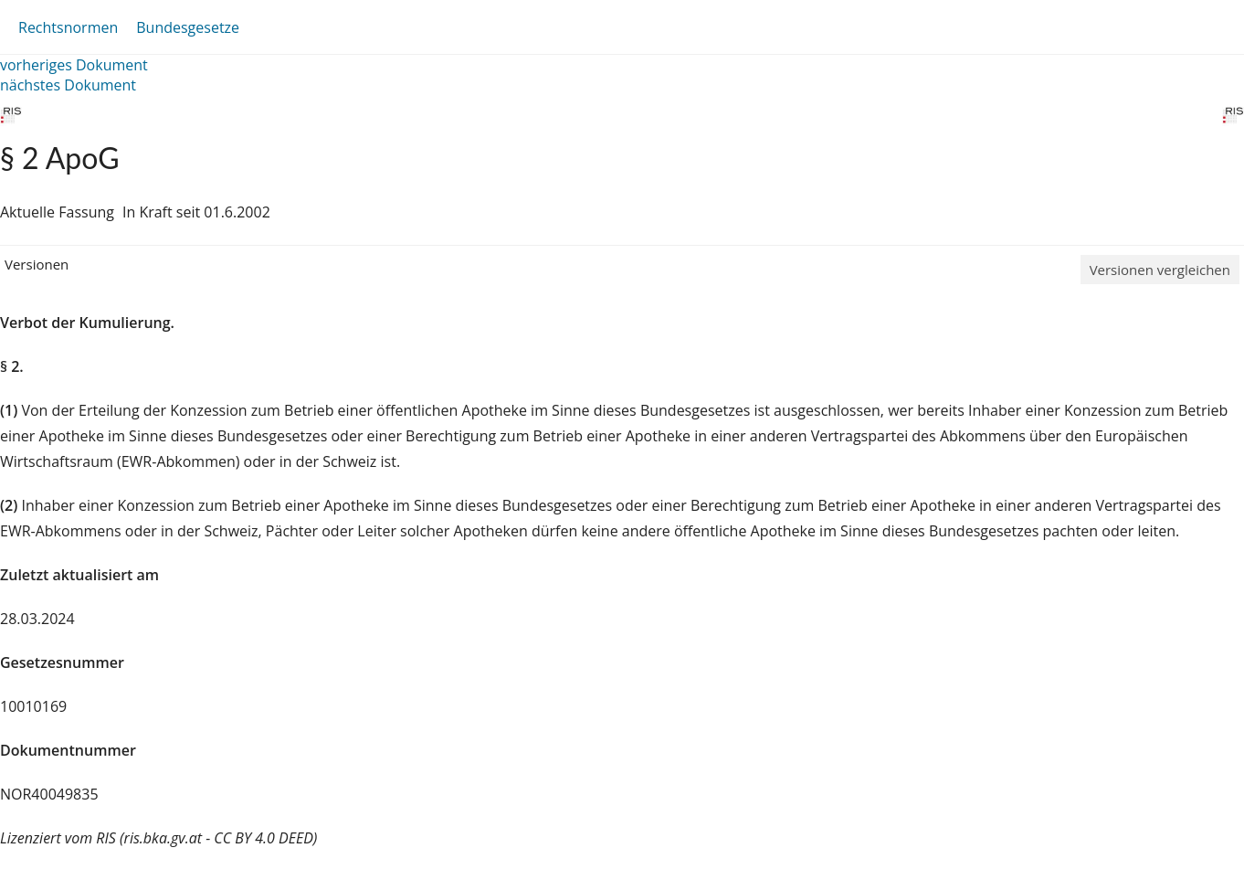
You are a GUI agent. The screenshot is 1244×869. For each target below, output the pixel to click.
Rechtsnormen (68, 27)
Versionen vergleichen (1160, 269)
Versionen (37, 264)
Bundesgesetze (187, 27)
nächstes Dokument (68, 85)
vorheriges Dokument (74, 65)
